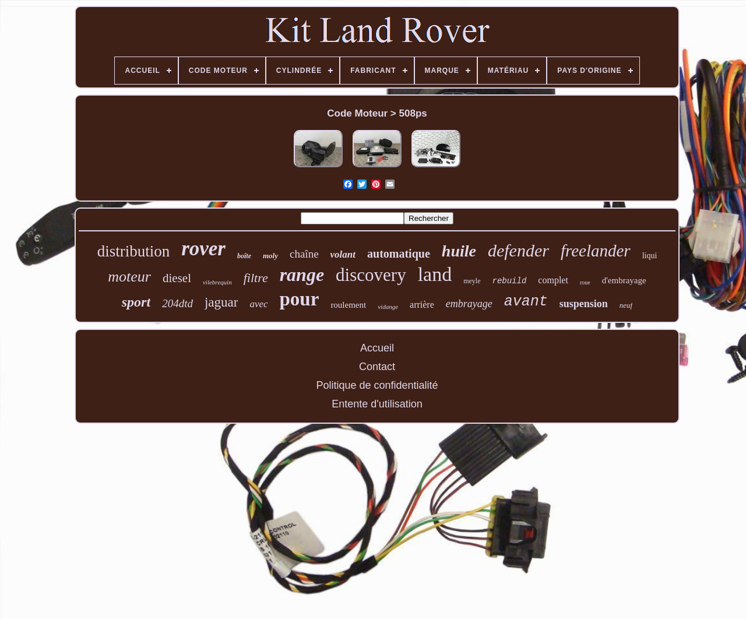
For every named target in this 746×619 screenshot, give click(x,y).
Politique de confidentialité (377, 385)
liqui (649, 255)
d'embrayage (624, 280)
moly (270, 255)
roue (585, 282)
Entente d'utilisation (377, 404)
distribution (133, 251)
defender (518, 250)
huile (459, 251)
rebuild (509, 281)
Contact (377, 366)
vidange (388, 306)
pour (299, 299)
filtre (256, 277)
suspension (584, 304)
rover (203, 248)
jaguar (221, 302)
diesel (177, 278)
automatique (398, 253)
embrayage (469, 304)
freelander (596, 250)
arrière (422, 305)
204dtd (177, 303)
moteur (129, 276)
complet (553, 280)
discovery (371, 275)
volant (343, 254)
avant (526, 301)
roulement (348, 305)
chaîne (304, 254)
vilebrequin (217, 282)
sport (136, 302)
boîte (244, 256)
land (435, 274)
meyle (471, 281)
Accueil (377, 348)
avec (258, 304)
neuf (626, 305)
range (302, 274)
